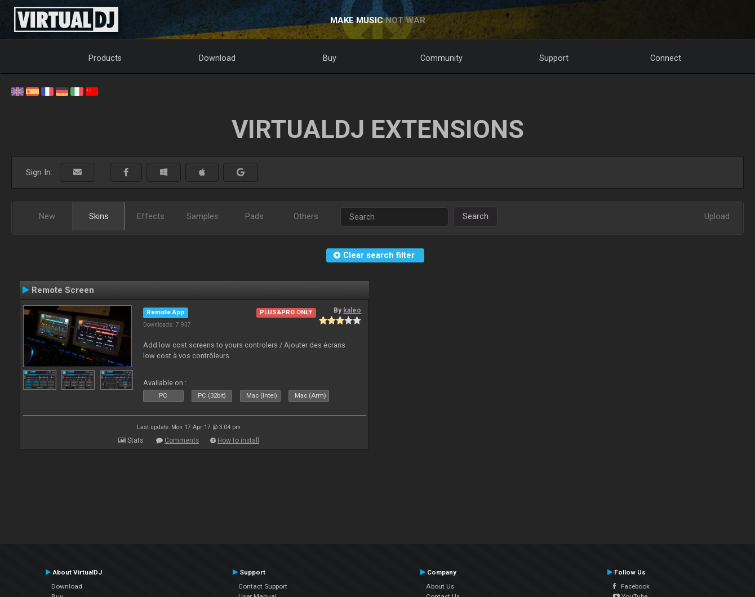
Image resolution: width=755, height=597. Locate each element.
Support (554, 58)
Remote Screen (63, 290)
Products (105, 58)
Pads (254, 216)
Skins (99, 216)
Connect (665, 58)
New (47, 216)
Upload (717, 216)
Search (475, 216)
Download (217, 58)
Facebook (631, 586)
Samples (202, 216)
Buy (329, 58)
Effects (151, 216)
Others (306, 216)
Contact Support (262, 586)
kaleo (352, 310)
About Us (440, 586)
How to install (238, 440)
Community (441, 58)
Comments (182, 440)
